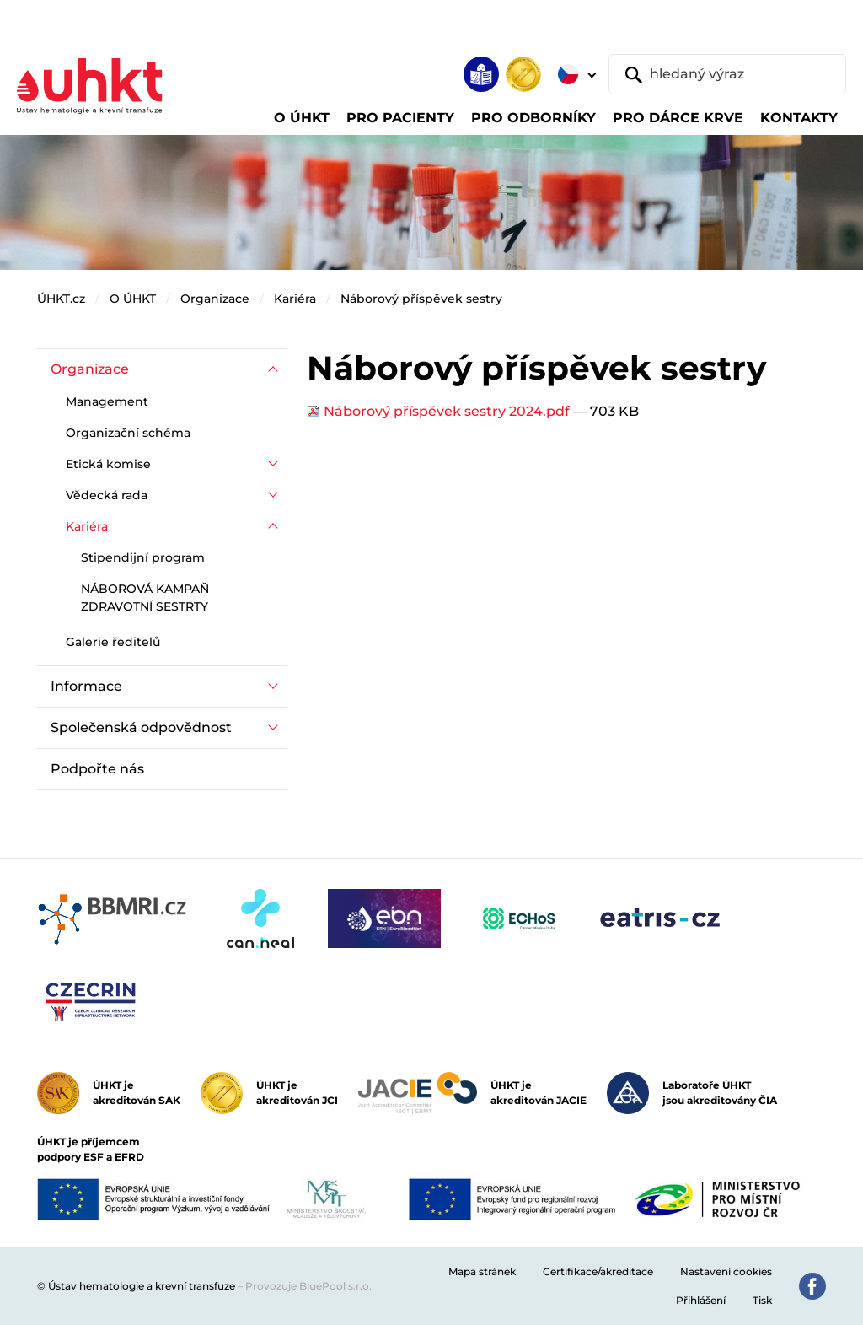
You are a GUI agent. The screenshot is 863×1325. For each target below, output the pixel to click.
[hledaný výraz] (727, 74)
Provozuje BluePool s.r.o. (308, 1285)
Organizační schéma (128, 432)
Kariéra (295, 298)
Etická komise (108, 463)
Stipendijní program (143, 557)
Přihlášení (701, 1300)
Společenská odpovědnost (141, 727)
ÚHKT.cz (61, 298)
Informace (86, 686)
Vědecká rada (106, 495)
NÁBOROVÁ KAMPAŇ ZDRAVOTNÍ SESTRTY (145, 597)
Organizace (214, 298)
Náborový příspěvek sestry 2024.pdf (440, 411)
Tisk (762, 1300)
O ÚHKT (133, 298)
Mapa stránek (482, 1271)
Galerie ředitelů (113, 641)
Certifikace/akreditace (598, 1271)
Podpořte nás (97, 769)
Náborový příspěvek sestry (421, 298)
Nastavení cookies (726, 1271)
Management (107, 401)
